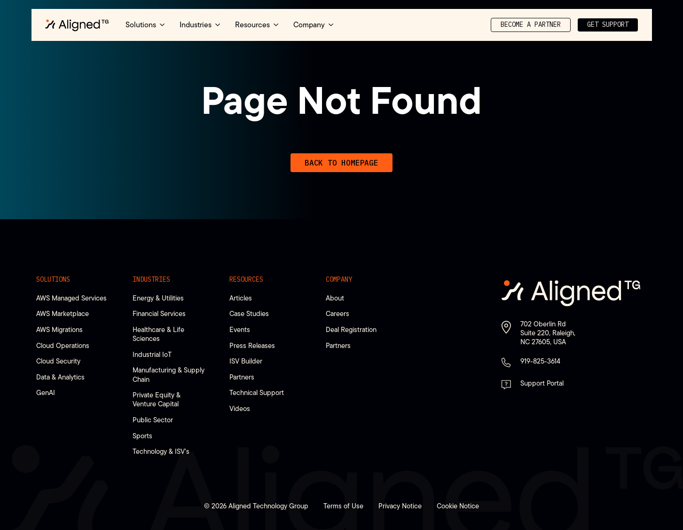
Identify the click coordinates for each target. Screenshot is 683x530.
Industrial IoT (152, 354)
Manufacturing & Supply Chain (168, 374)
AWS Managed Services (71, 298)
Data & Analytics (60, 377)
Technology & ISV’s (161, 451)
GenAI (45, 392)
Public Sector (153, 420)
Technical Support (256, 392)
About (335, 298)
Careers (337, 313)
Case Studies (249, 313)
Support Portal (542, 383)
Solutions (53, 279)
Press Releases (252, 345)
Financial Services (159, 313)
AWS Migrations (59, 329)
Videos (239, 408)
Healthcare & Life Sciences (158, 333)
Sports (142, 436)
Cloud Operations (62, 345)
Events (239, 329)
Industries (151, 279)
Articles (240, 298)
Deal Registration (351, 329)
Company (339, 279)
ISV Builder (245, 361)
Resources (246, 279)
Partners (241, 377)
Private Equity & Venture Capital (157, 399)
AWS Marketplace (62, 313)
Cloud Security (58, 361)
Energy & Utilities (158, 298)
